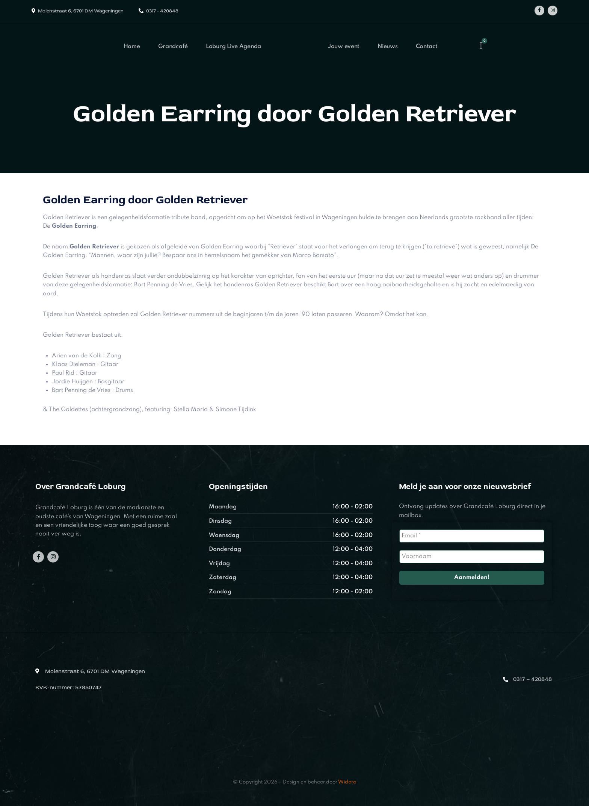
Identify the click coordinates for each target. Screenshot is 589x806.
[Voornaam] (471, 556)
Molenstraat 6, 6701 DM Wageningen (81, 11)
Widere (347, 782)
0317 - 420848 (162, 11)
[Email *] (471, 536)
